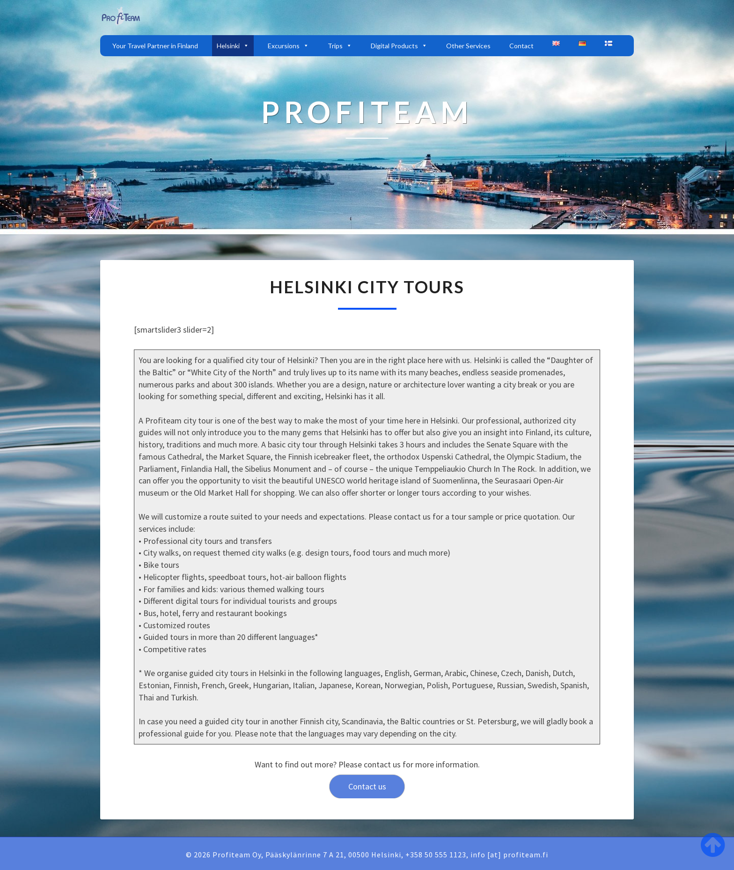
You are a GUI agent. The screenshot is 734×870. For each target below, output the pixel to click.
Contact (521, 46)
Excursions (288, 46)
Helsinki (233, 46)
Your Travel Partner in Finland (155, 46)
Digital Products (399, 46)
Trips (340, 46)
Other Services (468, 46)
